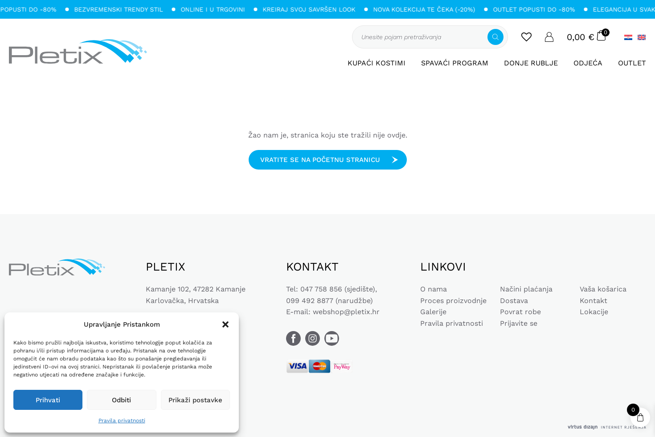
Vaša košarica (603, 289)
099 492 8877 (309, 300)
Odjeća (587, 63)
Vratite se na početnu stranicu (320, 160)
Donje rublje (531, 63)
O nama (433, 289)
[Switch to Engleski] (640, 37)
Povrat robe (520, 312)
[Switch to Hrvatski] (628, 37)
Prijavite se (518, 323)
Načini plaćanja (526, 289)
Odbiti (121, 400)
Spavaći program (454, 63)
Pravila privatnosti (121, 420)
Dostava (514, 300)
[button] (225, 324)
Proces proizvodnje (453, 300)
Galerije (433, 312)
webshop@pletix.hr (346, 312)
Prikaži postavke (195, 400)
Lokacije (594, 312)
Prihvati (48, 400)
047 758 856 (321, 289)
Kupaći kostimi (376, 63)
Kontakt (593, 300)
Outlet (632, 63)
